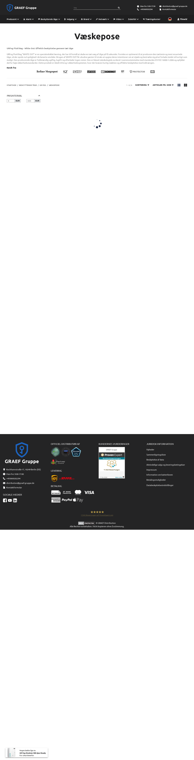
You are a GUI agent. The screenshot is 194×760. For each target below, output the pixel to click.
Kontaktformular (169, 9)
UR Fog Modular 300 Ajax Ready (33, 754)
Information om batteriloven (159, 474)
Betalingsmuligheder (156, 479)
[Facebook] (5, 500)
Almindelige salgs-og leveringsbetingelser (165, 464)
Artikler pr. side (163, 85)
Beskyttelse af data (155, 459)
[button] (179, 84)
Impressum (151, 469)
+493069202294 (146, 9)
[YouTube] (10, 500)
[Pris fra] (11, 100)
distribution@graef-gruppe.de (174, 6)
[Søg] (119, 7)
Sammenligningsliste (156, 454)
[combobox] (95, 7)
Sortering (142, 85)
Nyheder (150, 449)
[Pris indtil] (30, 100)
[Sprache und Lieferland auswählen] (169, 19)
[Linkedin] (15, 500)
